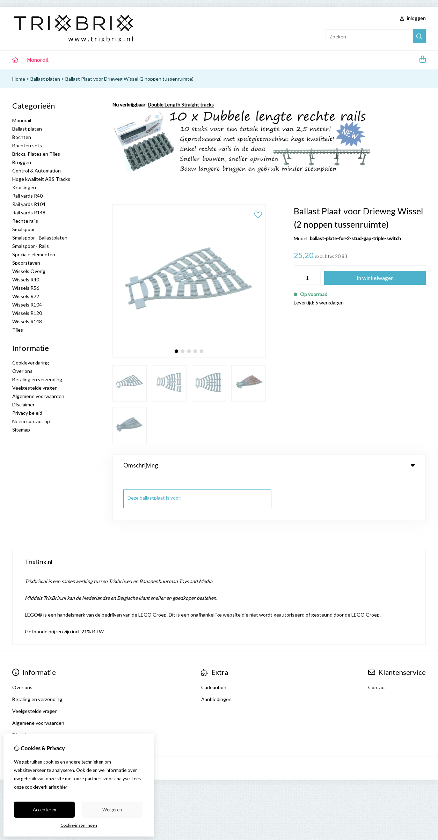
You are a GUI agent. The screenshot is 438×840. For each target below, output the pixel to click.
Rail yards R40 (27, 196)
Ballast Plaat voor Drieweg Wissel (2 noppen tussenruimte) (129, 79)
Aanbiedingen (216, 654)
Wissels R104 (27, 305)
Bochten (21, 137)
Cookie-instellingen (78, 825)
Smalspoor (23, 229)
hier (63, 787)
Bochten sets (27, 145)
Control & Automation (36, 171)
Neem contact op (31, 421)
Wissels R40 (25, 279)
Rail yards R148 (28, 212)
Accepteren (44, 809)
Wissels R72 (25, 296)
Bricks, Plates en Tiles (36, 154)
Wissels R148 (27, 321)
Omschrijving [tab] (269, 465)
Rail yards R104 (28, 204)
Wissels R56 (25, 288)
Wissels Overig (28, 271)
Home (18, 79)
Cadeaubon (213, 643)
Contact (377, 643)
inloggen (413, 18)
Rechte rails (25, 221)
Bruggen (21, 162)
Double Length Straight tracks (181, 105)
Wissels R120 (27, 313)
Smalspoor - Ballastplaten (39, 238)
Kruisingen (24, 187)
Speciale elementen (33, 254)
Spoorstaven (26, 263)
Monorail (38, 60)
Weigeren (112, 809)
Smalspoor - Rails (30, 246)
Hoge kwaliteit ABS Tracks (41, 179)
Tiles (17, 330)
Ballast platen (45, 79)
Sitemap (21, 430)
